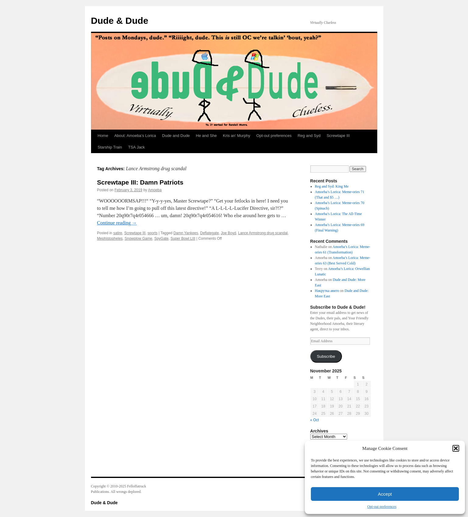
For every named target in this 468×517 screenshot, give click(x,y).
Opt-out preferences (381, 506)
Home (103, 135)
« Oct (314, 420)
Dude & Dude (119, 21)
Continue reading (117, 222)
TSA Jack (136, 147)
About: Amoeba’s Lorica (135, 135)
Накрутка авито (327, 291)
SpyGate (161, 238)
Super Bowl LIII (183, 238)
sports (153, 233)
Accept (385, 494)
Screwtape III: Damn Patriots (140, 182)
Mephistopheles (110, 238)
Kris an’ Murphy (236, 135)
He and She (206, 135)
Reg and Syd (308, 135)
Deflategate (209, 233)
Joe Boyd (228, 233)
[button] (456, 448)
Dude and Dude (176, 135)
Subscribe (326, 356)
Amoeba (155, 190)
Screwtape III (338, 135)
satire (117, 233)
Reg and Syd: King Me (332, 186)
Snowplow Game (138, 238)
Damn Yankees (186, 233)
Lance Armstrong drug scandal (263, 233)
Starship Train (110, 147)
